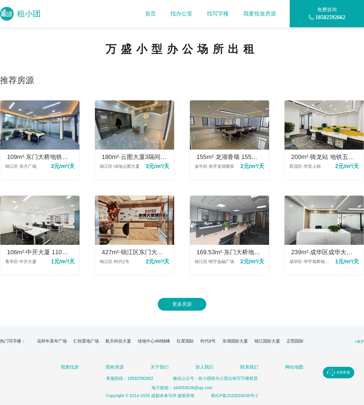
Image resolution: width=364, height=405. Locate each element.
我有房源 (115, 367)
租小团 (20, 14)
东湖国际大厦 (235, 341)
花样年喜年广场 (52, 341)
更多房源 (182, 304)
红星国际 (185, 341)
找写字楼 (218, 14)
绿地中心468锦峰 (154, 341)
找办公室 (181, 14)
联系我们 (249, 367)
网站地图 (294, 367)
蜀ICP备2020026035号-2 (234, 395)
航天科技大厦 (118, 341)
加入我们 (204, 367)
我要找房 (70, 367)
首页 (150, 14)
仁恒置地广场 (86, 341)
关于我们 (159, 367)
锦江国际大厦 (267, 341)
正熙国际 (295, 341)
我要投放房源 (259, 14)
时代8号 (208, 341)
